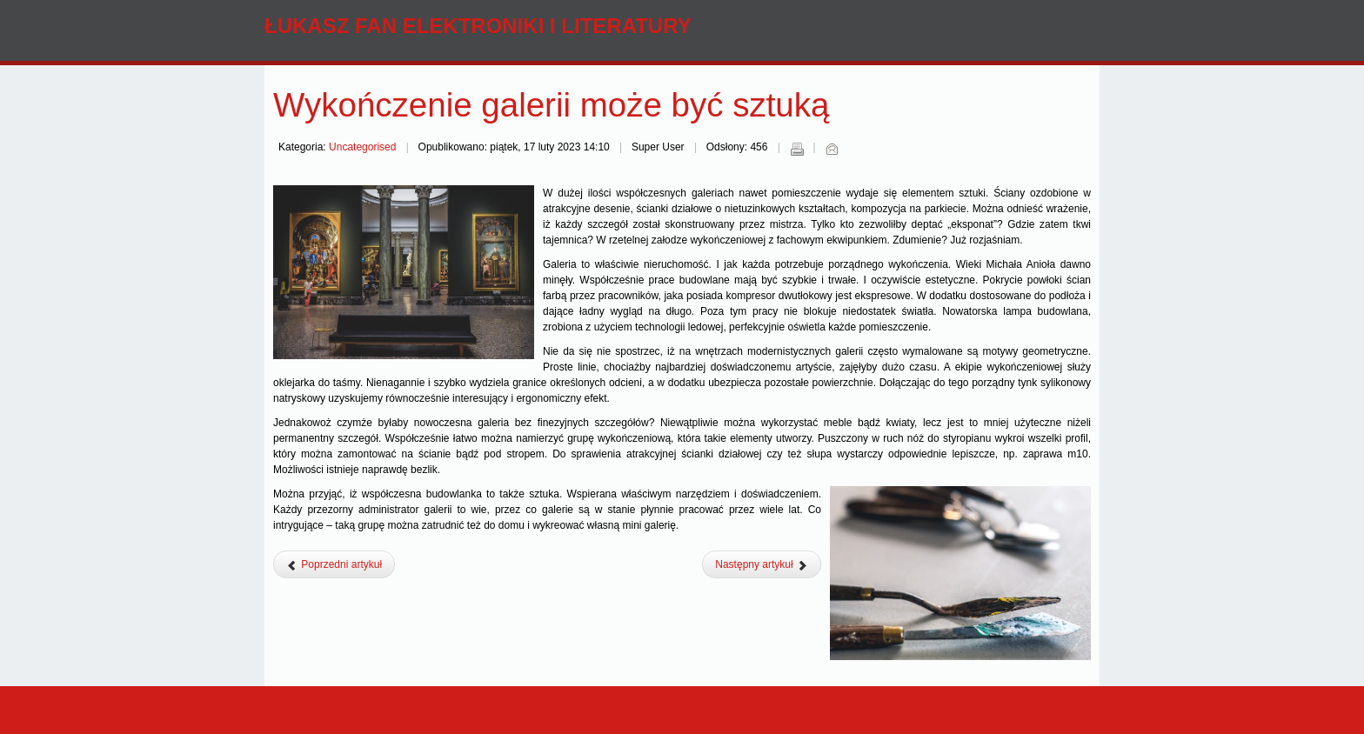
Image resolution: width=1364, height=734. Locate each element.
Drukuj (797, 149)
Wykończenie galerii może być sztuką (551, 104)
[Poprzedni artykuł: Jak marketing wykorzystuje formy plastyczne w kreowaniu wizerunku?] (334, 564)
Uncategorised (362, 147)
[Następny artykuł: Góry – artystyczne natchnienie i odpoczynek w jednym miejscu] (761, 564)
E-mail (832, 149)
